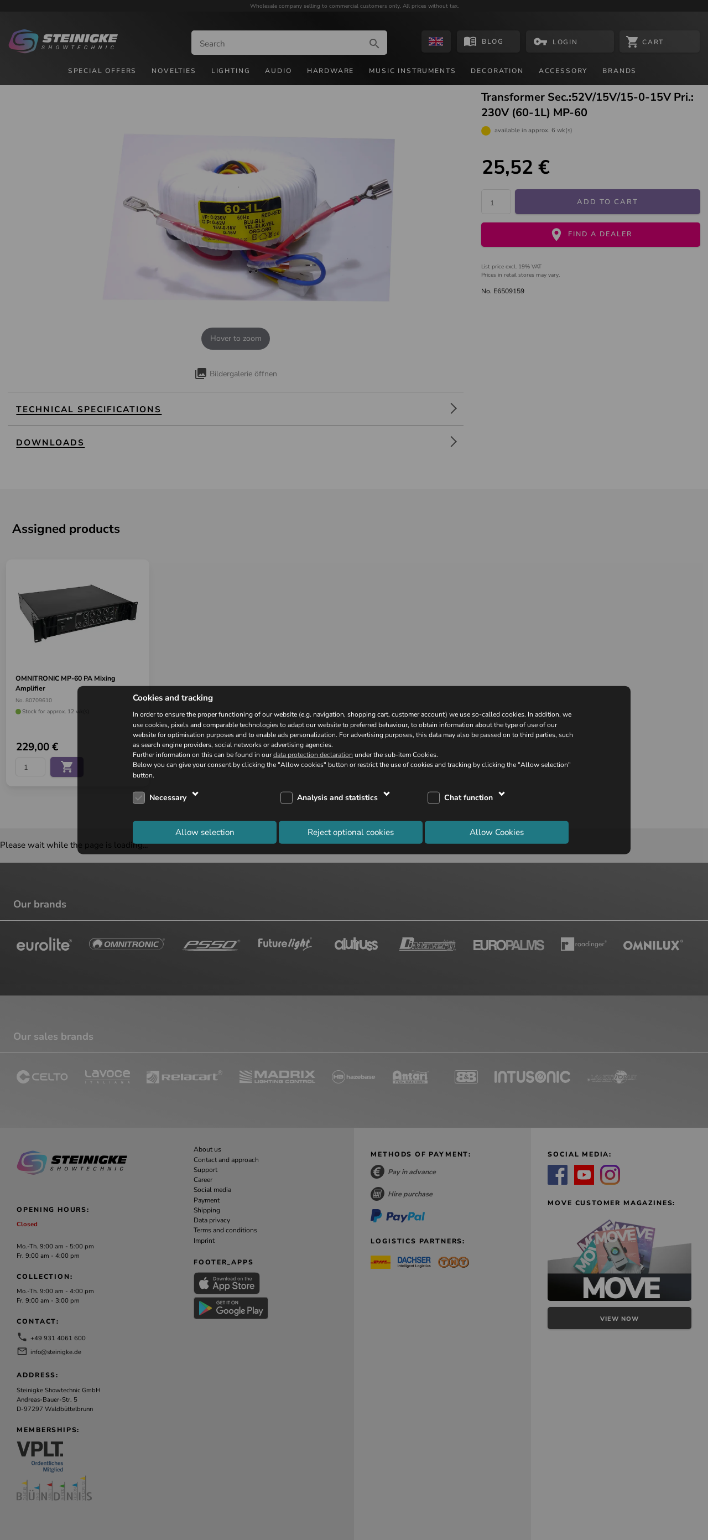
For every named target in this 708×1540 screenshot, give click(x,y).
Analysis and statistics (337, 797)
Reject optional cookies (351, 832)
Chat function (468, 797)
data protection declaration (313, 754)
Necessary (167, 797)
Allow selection (205, 832)
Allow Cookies (497, 832)
